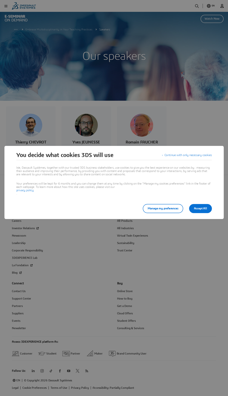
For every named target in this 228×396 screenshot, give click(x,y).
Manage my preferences (163, 208)
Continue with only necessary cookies (188, 155)
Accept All (200, 208)
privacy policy (25, 190)
